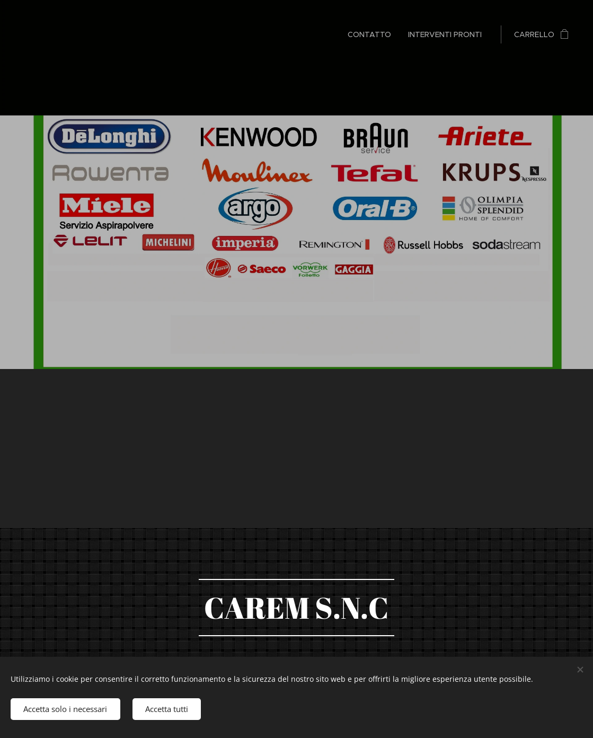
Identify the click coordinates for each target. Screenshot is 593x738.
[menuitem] (372, 34)
